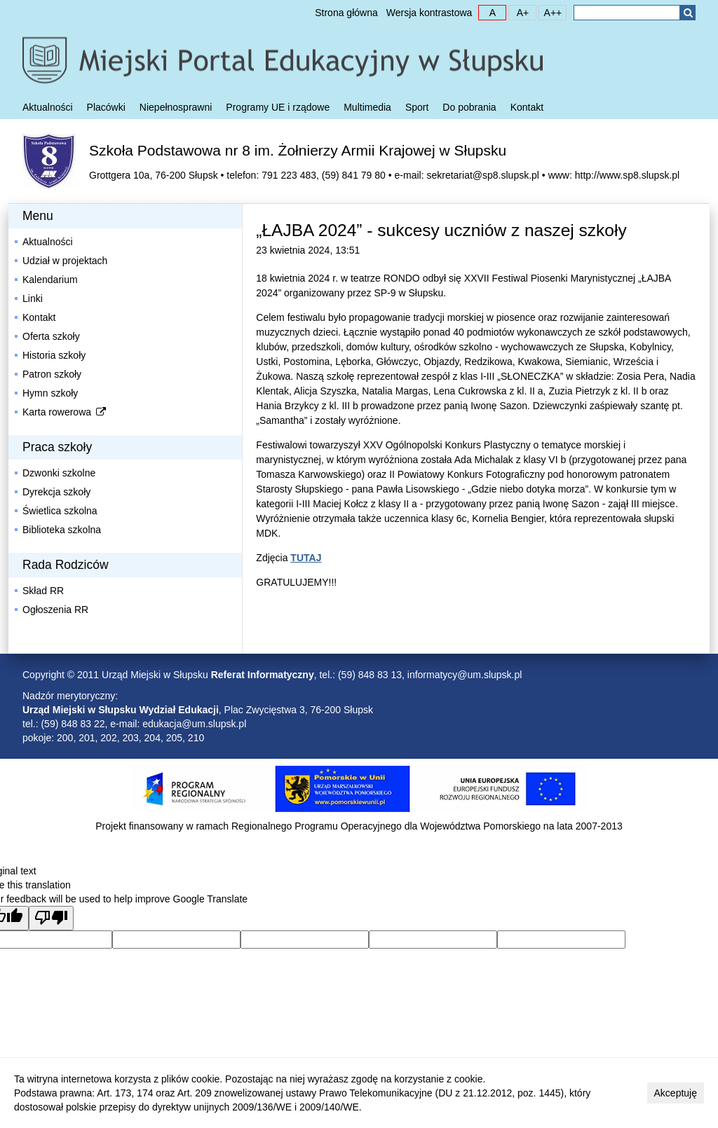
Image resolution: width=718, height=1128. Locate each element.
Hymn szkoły (50, 393)
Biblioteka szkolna (61, 529)
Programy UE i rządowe (278, 107)
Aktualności (47, 107)
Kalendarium (50, 279)
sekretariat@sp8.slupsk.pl (482, 175)
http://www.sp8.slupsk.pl (627, 175)
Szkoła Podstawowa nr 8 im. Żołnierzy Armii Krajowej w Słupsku (297, 150)
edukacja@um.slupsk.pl (194, 723)
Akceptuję (675, 1093)
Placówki (106, 107)
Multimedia (367, 107)
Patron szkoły (51, 374)
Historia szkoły (54, 355)
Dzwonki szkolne (58, 473)
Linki (32, 298)
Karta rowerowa (65, 412)
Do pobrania (469, 107)
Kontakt (526, 107)
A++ (550, 12)
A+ (519, 12)
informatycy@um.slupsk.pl (464, 674)
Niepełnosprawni (176, 107)
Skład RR (43, 590)
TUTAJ (305, 557)
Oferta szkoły (51, 336)
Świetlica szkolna (59, 510)
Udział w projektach (64, 260)
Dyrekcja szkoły (56, 491)
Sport (416, 107)
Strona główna (346, 12)
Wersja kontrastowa (429, 12)
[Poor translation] (51, 918)
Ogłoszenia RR (55, 609)
